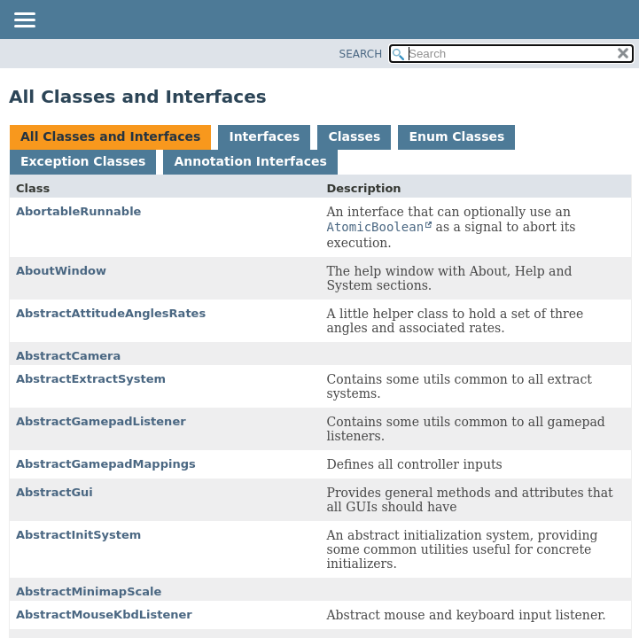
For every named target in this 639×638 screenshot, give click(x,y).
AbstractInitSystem (78, 534)
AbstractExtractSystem (91, 378)
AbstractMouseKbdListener (104, 614)
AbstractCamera (68, 355)
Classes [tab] (354, 136)
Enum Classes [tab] (456, 136)
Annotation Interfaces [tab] (250, 161)
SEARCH (361, 54)
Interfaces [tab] (264, 136)
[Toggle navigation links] (24, 21)
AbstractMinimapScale (88, 591)
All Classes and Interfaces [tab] (110, 136)
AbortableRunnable (78, 211)
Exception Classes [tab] (82, 161)
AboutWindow (61, 270)
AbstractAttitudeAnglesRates (111, 313)
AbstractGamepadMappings (106, 464)
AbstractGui (54, 492)
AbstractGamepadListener (101, 421)
